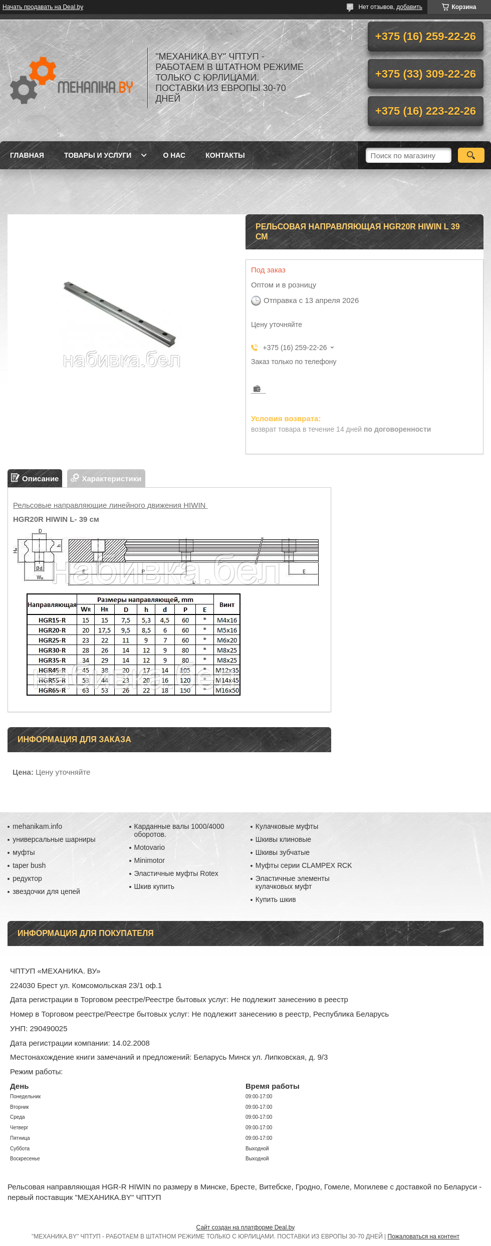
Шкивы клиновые (283, 839)
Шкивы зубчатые (283, 852)
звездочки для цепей (46, 891)
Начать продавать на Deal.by (43, 7)
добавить (409, 7)
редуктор (27, 878)
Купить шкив (276, 899)
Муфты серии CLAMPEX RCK (304, 865)
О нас (174, 155)
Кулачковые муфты (287, 826)
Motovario (149, 847)
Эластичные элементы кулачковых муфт (293, 882)
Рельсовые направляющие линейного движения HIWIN (110, 505)
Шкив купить (154, 886)
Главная (27, 155)
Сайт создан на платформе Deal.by (245, 1227)
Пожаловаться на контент (423, 1236)
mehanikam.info (37, 826)
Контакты (224, 155)
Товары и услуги (98, 155)
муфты (24, 852)
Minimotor (149, 860)
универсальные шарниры (54, 839)
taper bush (29, 865)
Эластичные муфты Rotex (176, 873)
